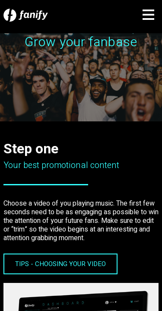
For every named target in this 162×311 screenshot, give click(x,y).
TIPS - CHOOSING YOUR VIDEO (60, 264)
